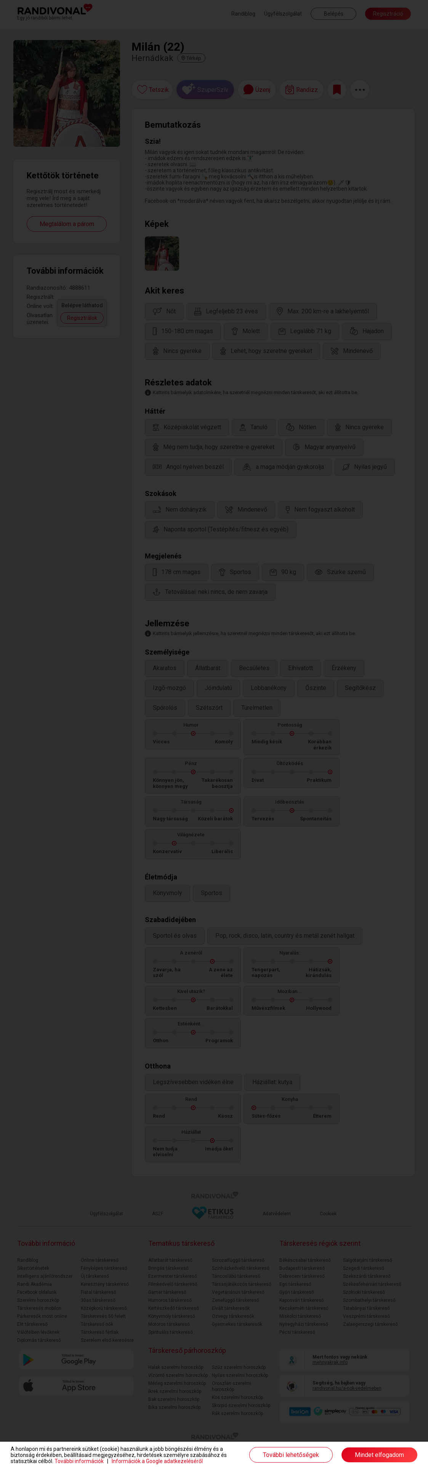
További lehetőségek (291, 1454)
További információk (79, 1461)
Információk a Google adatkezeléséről (157, 1461)
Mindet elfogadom (379, 1454)
